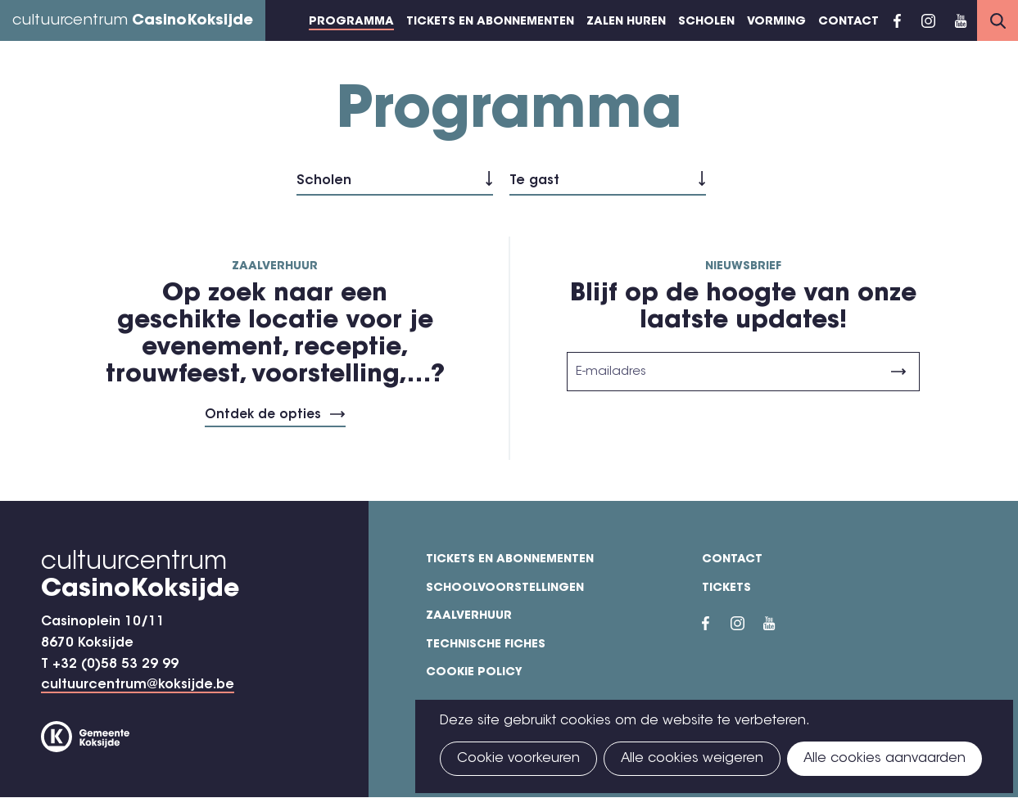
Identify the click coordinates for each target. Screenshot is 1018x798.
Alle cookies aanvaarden (884, 758)
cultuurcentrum (132, 21)
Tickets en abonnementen (490, 22)
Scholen (706, 22)
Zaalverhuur (469, 616)
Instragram (928, 20)
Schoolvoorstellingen (505, 588)
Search (997, 20)
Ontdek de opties (263, 415)
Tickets (726, 588)
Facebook (897, 20)
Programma (351, 22)
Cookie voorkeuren (518, 758)
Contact (848, 22)
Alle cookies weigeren (692, 758)
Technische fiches (485, 645)
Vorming (776, 22)
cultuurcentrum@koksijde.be (137, 685)
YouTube (960, 20)
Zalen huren (626, 22)
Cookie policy (474, 673)
